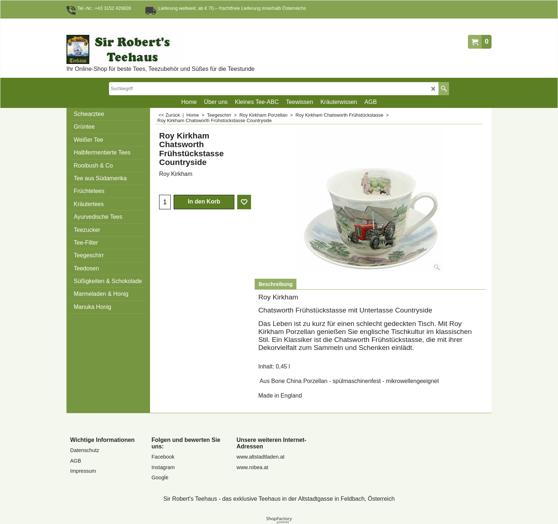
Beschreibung (275, 284)
